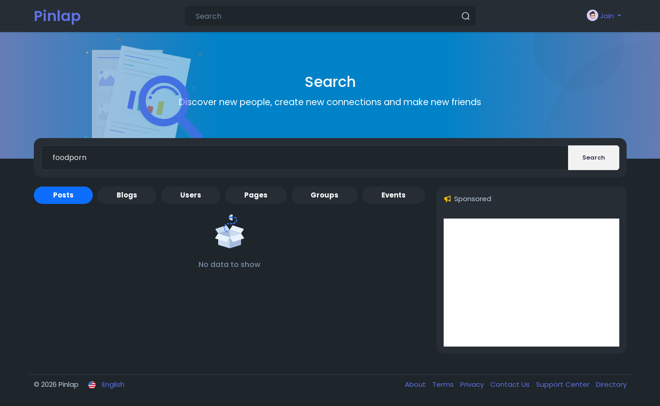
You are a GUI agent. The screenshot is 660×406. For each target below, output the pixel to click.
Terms (444, 384)
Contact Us (510, 384)
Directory (611, 384)
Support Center (563, 384)
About (416, 384)
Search (593, 157)
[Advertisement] (531, 283)
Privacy (473, 384)
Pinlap (57, 15)
